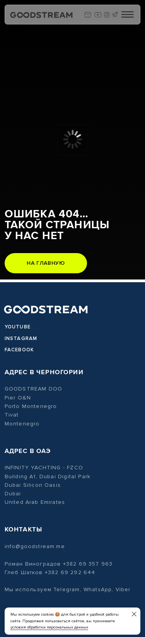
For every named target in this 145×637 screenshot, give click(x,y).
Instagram (21, 338)
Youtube (18, 327)
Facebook (19, 350)
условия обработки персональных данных (49, 627)
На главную (46, 263)
